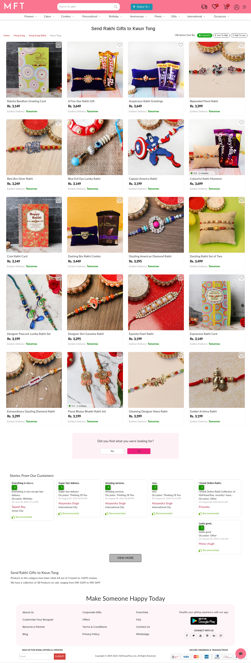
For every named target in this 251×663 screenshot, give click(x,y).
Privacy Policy (90, 634)
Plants (158, 16)
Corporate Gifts (91, 612)
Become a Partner (33, 627)
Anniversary (137, 16)
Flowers (29, 16)
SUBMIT (59, 656)
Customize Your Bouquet (37, 619)
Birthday (114, 16)
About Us (28, 612)
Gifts (174, 16)
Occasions (220, 16)
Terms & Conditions (94, 627)
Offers (86, 619)
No (139, 451)
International (194, 16)
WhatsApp (142, 634)
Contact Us (143, 627)
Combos (66, 16)
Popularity (206, 35)
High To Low (240, 35)
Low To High (222, 35)
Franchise (142, 612)
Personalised (89, 16)
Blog (25, 634)
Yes (112, 451)
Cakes (47, 16)
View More (125, 558)
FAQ (138, 619)
